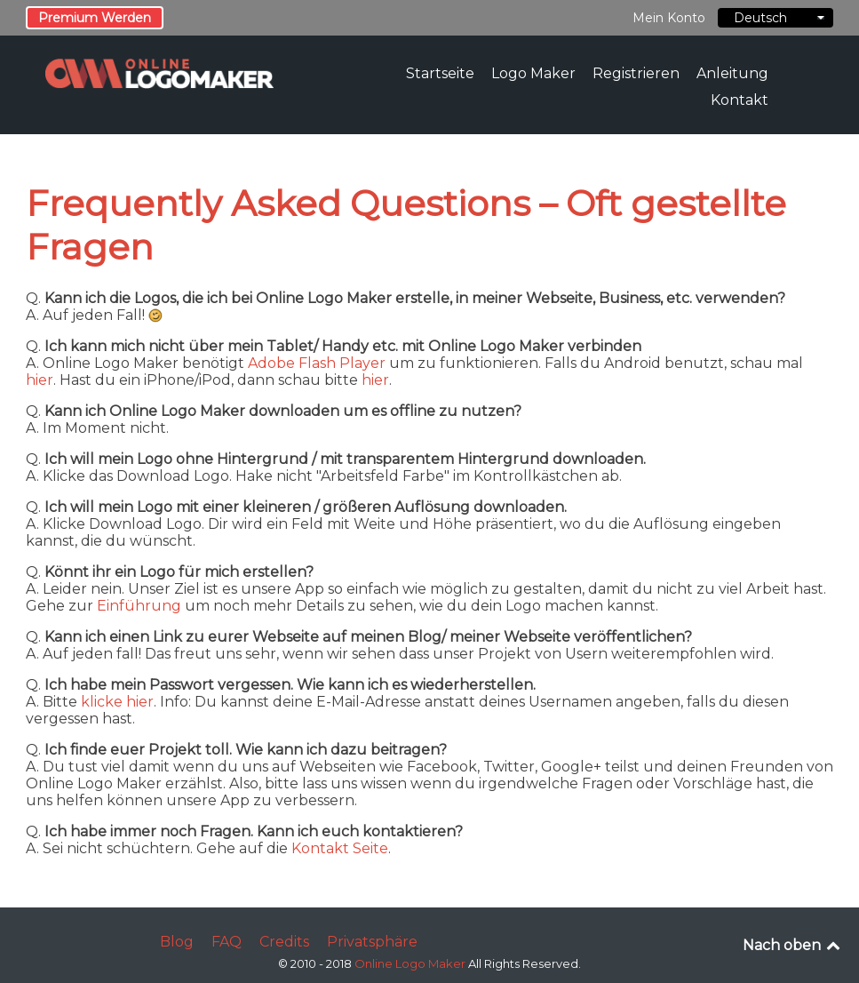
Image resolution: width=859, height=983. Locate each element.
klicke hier (117, 701)
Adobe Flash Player (317, 363)
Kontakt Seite (339, 848)
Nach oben (793, 945)
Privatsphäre (372, 941)
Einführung (139, 605)
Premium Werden (94, 18)
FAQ (226, 941)
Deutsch (775, 18)
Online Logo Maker (411, 963)
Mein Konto (668, 18)
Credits (284, 941)
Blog (177, 941)
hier (39, 380)
